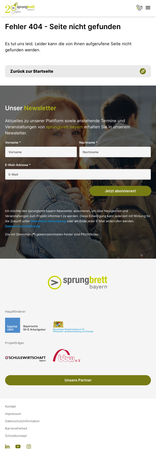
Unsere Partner (78, 380)
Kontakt (10, 406)
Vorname (13, 142)
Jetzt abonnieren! (120, 191)
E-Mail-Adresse (18, 165)
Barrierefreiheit (16, 428)
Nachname (88, 142)
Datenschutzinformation (22, 421)
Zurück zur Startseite (31, 71)
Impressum (13, 414)
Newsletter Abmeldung (48, 221)
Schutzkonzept (16, 436)
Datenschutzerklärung (22, 226)
